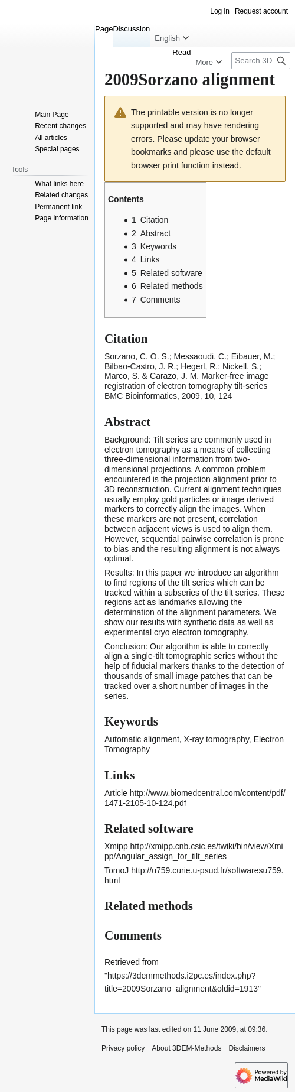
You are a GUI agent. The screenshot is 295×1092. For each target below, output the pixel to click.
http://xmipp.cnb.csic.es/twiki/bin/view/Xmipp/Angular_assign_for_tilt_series (193, 851)
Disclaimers (246, 1048)
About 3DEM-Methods (186, 1048)
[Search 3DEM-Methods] (260, 60)
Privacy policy (123, 1048)
